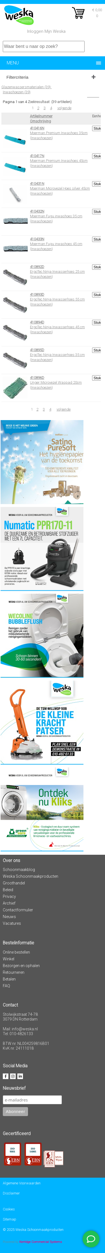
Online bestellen (16, 952)
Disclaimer (11, 1193)
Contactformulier (18, 910)
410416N (37, 128)
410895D (37, 350)
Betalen (9, 979)
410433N (37, 239)
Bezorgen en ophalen (21, 965)
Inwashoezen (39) (17, 92)
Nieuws (9, 916)
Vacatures (12, 923)
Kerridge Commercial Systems (40, 1242)
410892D (37, 267)
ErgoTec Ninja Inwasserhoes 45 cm (57, 327)
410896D (37, 378)
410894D (37, 322)
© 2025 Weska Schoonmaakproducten (33, 1230)
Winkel (8, 959)
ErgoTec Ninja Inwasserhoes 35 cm (57, 355)
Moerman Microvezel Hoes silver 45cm (60, 188)
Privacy (9, 896)
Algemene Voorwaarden (22, 1183)
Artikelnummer (41, 116)
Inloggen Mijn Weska (46, 31)
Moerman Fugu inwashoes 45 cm (56, 244)
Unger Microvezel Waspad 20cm (56, 382)
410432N (37, 211)
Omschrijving (40, 121)
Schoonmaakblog (19, 869)
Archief (9, 903)
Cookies (9, 1209)
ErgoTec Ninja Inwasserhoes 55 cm (57, 299)
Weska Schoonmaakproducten (30, 876)
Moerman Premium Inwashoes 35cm (59, 133)
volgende (64, 108)
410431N (37, 183)
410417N (37, 156)
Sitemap (9, 1219)
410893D (37, 294)
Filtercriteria (17, 77)
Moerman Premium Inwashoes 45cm (59, 161)
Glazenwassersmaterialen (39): (26, 87)
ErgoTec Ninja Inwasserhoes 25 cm (57, 271)
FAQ (6, 986)
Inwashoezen (41, 138)
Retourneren (13, 972)
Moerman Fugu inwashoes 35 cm (56, 216)
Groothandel (14, 883)
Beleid (8, 890)
